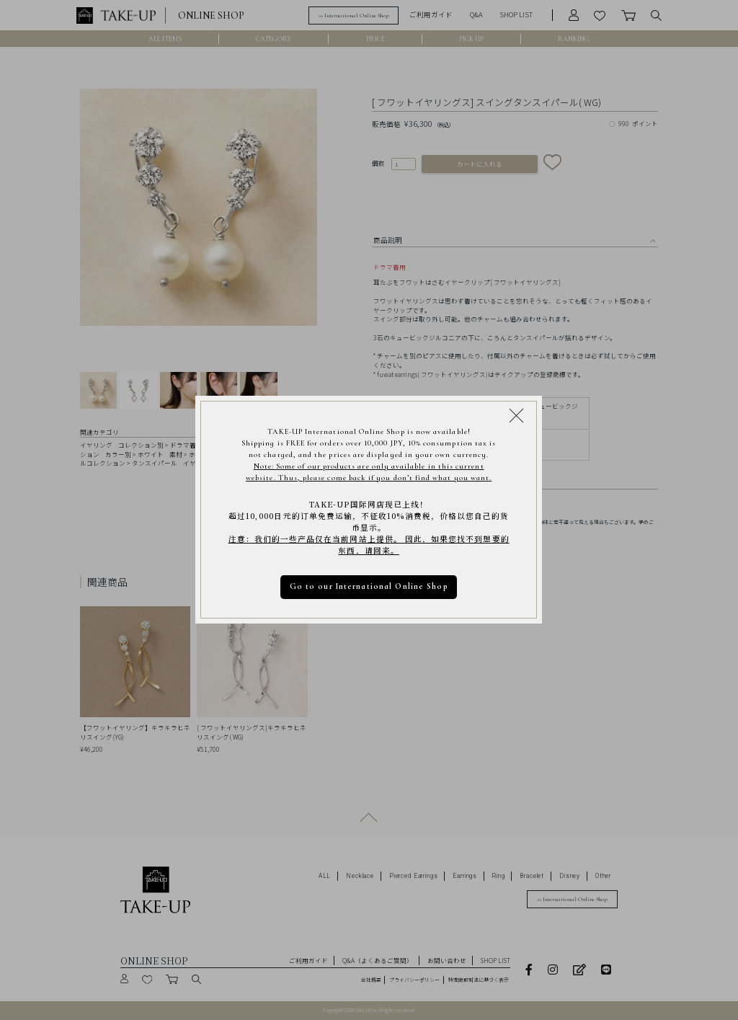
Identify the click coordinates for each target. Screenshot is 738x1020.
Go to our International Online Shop (369, 587)
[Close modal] (516, 415)
